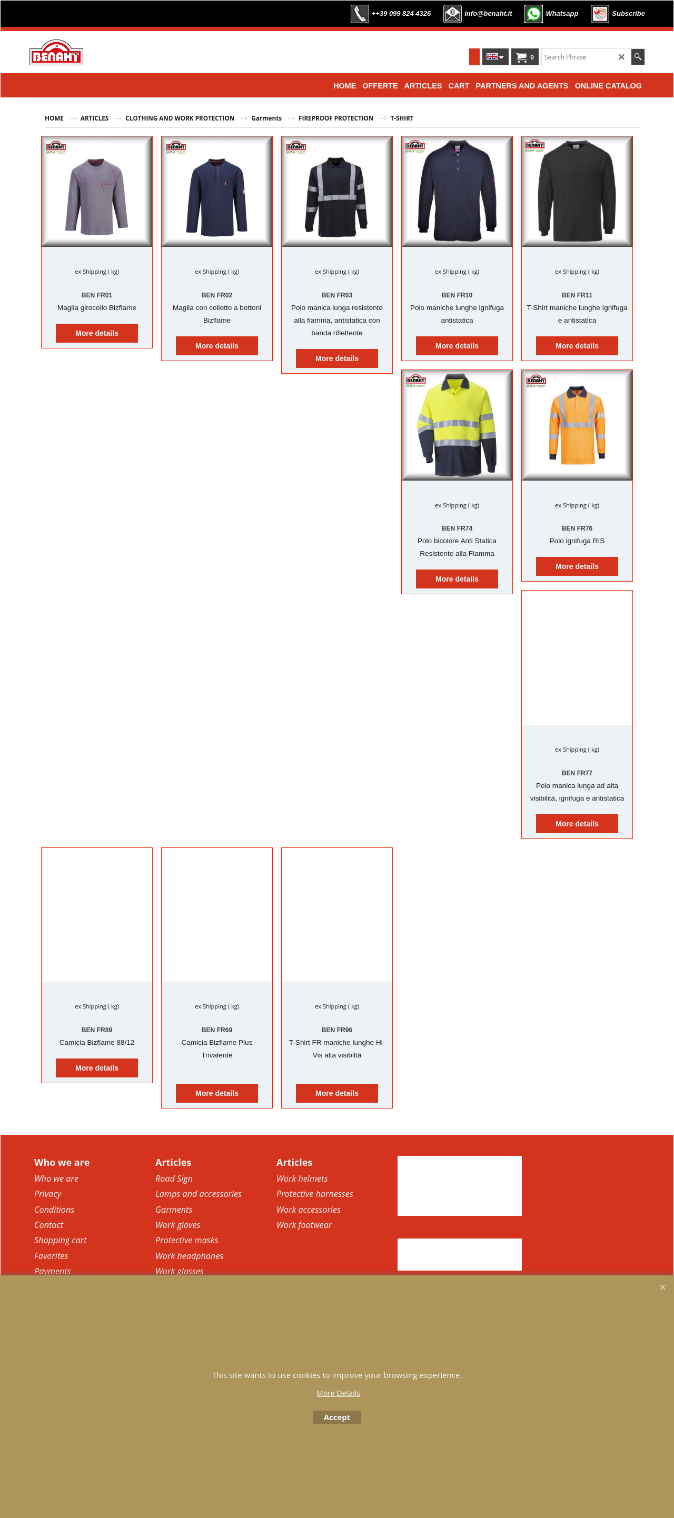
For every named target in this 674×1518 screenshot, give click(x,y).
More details (96, 333)
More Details (338, 1393)
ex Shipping (90, 271)
